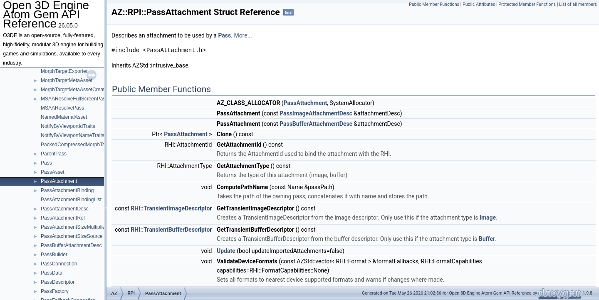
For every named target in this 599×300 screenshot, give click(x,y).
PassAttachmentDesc (65, 209)
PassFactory (55, 291)
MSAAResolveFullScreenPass (74, 99)
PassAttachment (59, 181)
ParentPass (54, 154)
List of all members (578, 4)
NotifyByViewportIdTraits (68, 126)
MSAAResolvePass (62, 108)
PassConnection (59, 264)
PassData (51, 273)
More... (243, 35)
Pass (46, 163)
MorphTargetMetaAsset (66, 80)
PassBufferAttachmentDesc (71, 245)
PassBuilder (54, 255)
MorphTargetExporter (64, 71)
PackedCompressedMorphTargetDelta (83, 145)
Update (226, 251)
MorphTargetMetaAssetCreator (75, 89)
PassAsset (52, 172)
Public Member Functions (434, 4)
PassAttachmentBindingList (71, 199)
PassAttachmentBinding (67, 190)
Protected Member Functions (527, 4)
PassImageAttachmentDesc (316, 113)
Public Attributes (479, 4)
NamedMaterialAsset (64, 117)
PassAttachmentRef (63, 218)
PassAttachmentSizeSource (72, 236)
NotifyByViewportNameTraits (72, 135)
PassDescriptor (57, 282)
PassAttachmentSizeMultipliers (75, 227)
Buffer (487, 238)
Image (488, 217)
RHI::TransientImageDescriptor (171, 208)
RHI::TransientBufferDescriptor (171, 229)
